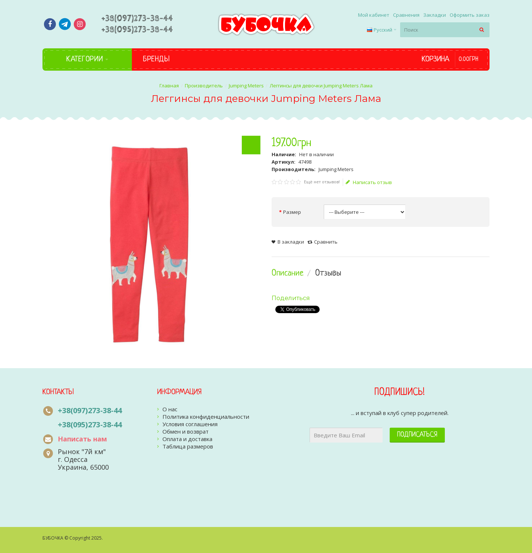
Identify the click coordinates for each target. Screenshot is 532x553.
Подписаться (417, 435)
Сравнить (326, 241)
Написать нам (82, 438)
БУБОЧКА (52, 538)
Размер (292, 212)
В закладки (291, 241)
